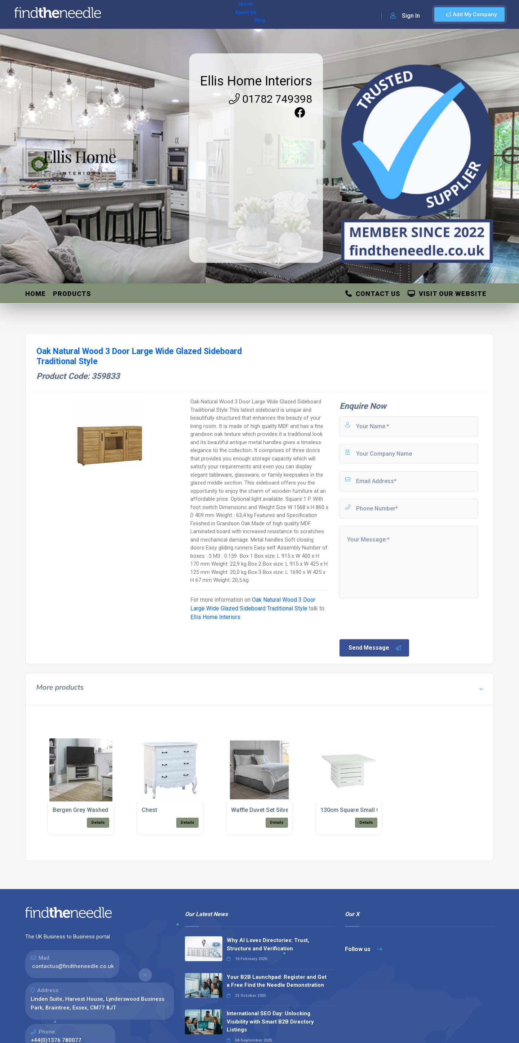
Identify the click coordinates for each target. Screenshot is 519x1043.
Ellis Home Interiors (256, 81)
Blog (180, 14)
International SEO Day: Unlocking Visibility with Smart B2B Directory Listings (270, 1021)
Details (98, 822)
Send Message (375, 647)
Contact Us (372, 293)
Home (127, 14)
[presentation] (393, 618)
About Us (154, 14)
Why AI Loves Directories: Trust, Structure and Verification (268, 944)
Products (72, 293)
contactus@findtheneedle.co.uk (73, 966)
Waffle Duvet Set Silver (261, 809)
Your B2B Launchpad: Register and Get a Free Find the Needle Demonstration (277, 981)
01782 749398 (270, 99)
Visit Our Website (447, 293)
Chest (149, 809)
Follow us (363, 949)
